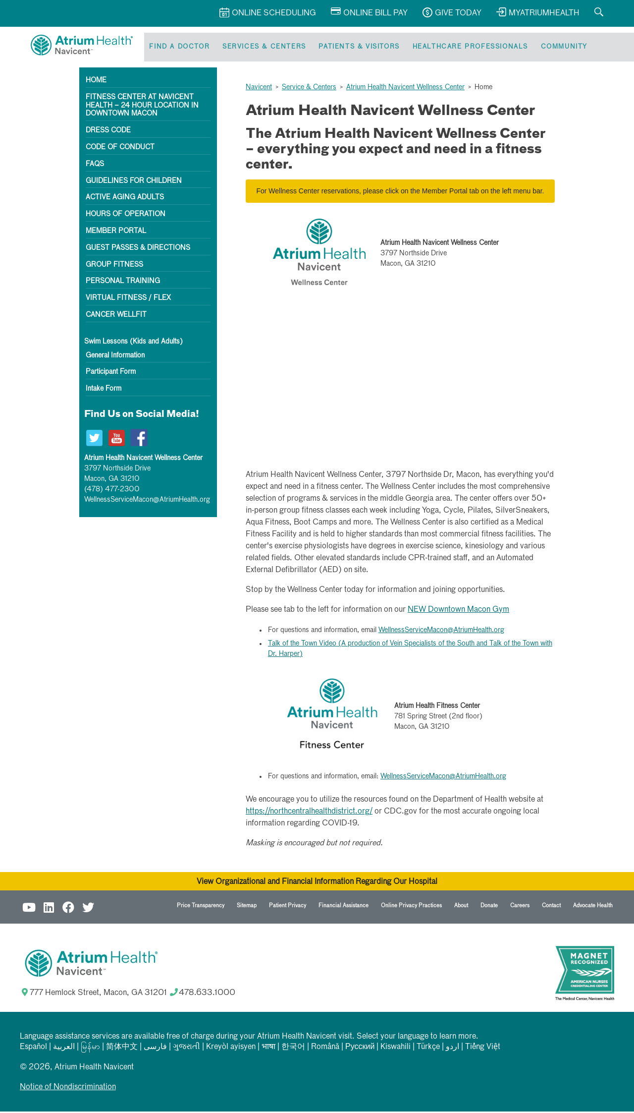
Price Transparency (200, 907)
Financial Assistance (343, 907)
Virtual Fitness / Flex (128, 299)
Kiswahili (395, 1049)
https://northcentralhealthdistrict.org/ (309, 813)
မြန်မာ (90, 1049)
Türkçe (428, 1049)
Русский (359, 1049)
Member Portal (116, 232)
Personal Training (123, 282)
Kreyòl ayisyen (231, 1049)
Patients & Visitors (354, 48)
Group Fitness (114, 266)
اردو (452, 1049)
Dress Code (108, 131)
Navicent (259, 88)
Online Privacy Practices (411, 907)
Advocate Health (593, 907)
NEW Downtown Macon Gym (458, 611)
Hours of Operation (125, 215)
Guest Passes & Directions (138, 249)
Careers (519, 907)
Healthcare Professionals (463, 48)
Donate (489, 907)
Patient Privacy (287, 907)
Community (554, 48)
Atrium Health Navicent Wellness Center (405, 88)
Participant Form (111, 373)
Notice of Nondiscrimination (68, 1089)
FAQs (95, 165)
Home (96, 81)
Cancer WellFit (116, 316)
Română (325, 1049)
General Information (115, 356)
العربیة (64, 1049)
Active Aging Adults (125, 198)
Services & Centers (261, 48)
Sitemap (247, 907)
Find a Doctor (178, 48)
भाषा (268, 1049)
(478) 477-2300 (112, 490)
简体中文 (122, 1049)
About (461, 907)
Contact (551, 907)
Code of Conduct (120, 148)
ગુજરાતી (186, 1049)
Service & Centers (309, 88)
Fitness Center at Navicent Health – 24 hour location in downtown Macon (142, 107)
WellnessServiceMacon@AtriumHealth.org (147, 501)
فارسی (155, 1049)
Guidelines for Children (134, 182)
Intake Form (103, 390)
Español (33, 1049)
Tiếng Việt (482, 1049)
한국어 (293, 1049)
